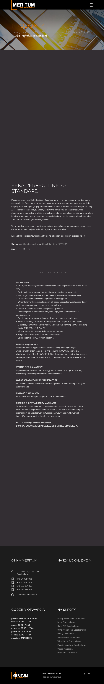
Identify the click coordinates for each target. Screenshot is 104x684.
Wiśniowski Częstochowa (68, 637)
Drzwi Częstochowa (66, 622)
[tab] (52, 272)
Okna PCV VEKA (80, 32)
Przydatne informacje (67, 653)
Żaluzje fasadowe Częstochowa (71, 645)
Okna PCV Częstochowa (68, 626)
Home (14, 32)
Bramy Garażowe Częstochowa (71, 618)
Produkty (26, 32)
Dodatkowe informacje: (52, 273)
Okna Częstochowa (45, 32)
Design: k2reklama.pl (52, 677)
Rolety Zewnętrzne (65, 633)
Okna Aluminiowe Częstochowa (71, 630)
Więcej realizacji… (65, 649)
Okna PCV (63, 32)
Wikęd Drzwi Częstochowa (69, 641)
